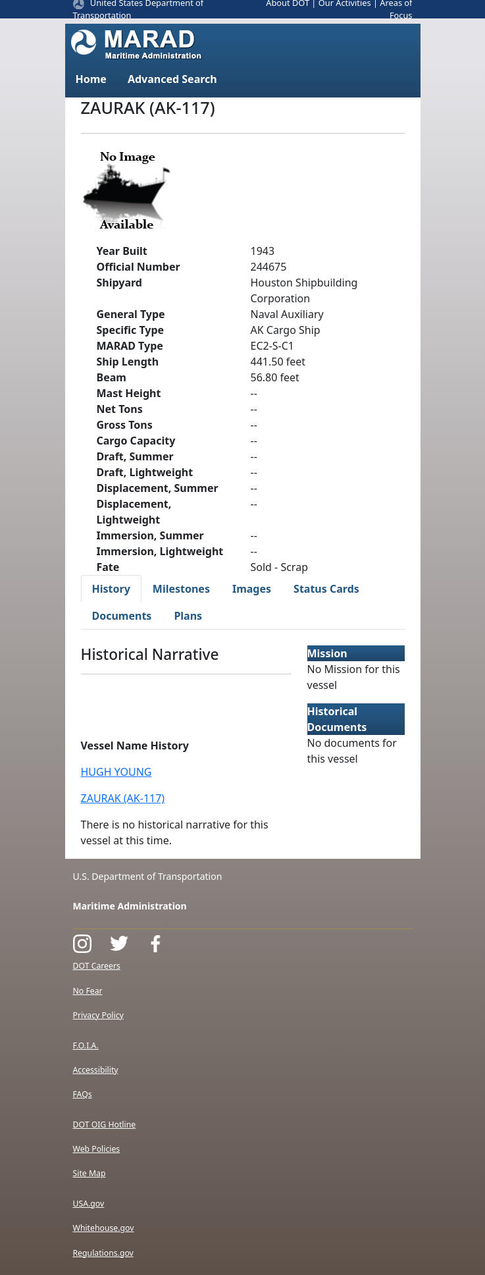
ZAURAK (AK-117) (123, 798)
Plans (188, 616)
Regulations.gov (103, 1253)
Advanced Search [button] (172, 79)
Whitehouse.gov (103, 1228)
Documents (122, 616)
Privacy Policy (98, 1015)
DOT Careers (96, 965)
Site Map (89, 1173)
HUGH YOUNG (116, 772)
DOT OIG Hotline (104, 1124)
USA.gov (89, 1203)
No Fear (88, 990)
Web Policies (96, 1148)
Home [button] (91, 79)
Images (251, 589)
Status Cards (326, 589)
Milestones (181, 589)
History (111, 589)
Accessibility (95, 1069)
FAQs (82, 1094)
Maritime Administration (130, 906)
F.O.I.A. (86, 1045)
